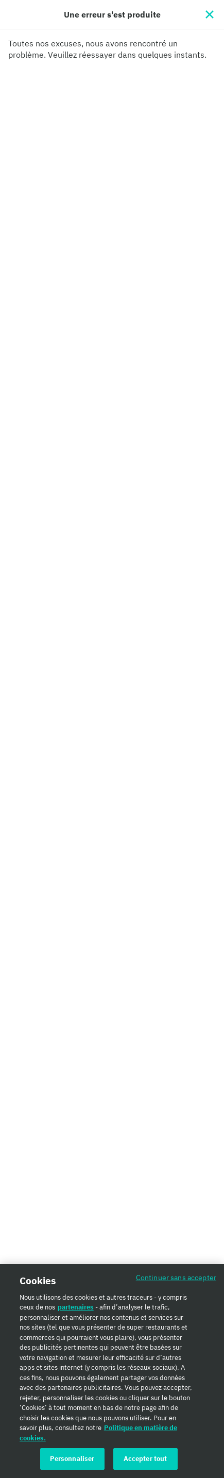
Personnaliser (72, 1458)
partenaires (76, 1307)
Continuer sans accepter (176, 1277)
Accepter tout (145, 1458)
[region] (112, 1371)
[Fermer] (209, 14)
